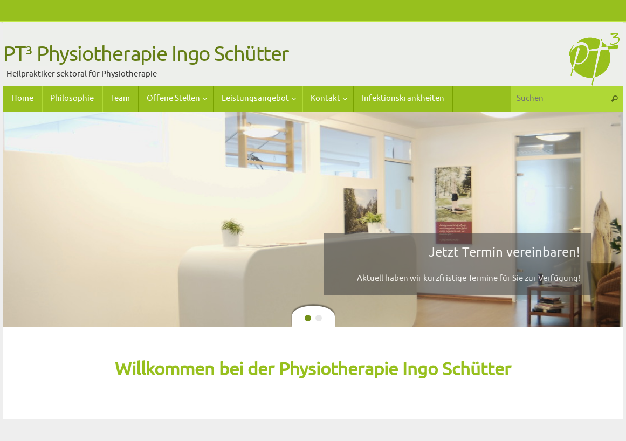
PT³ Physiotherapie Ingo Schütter (146, 54)
